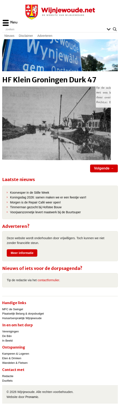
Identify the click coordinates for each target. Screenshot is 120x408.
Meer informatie (22, 253)
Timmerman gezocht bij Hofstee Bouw (36, 207)
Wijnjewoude (60, 12)
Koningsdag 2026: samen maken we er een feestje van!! (48, 197)
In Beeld (7, 340)
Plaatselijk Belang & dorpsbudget (23, 313)
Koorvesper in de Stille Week (29, 192)
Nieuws (9, 35)
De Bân (7, 336)
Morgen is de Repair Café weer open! (35, 202)
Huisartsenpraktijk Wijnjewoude (22, 318)
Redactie (7, 376)
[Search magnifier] (115, 29)
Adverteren (44, 35)
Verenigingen (10, 331)
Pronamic (31, 397)
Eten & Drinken (11, 358)
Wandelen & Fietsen (15, 362)
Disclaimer (26, 35)
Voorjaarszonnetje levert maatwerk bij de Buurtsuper (45, 212)
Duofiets (7, 380)
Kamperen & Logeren (15, 353)
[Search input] (55, 29)
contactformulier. (49, 280)
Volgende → (104, 168)
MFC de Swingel (12, 309)
